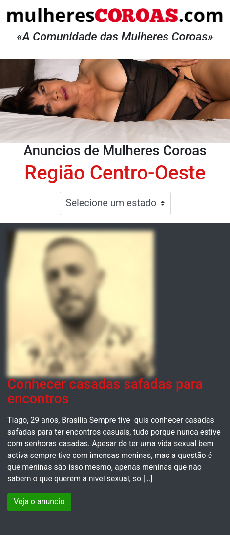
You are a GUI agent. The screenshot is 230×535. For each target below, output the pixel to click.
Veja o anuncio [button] (39, 501)
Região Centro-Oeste (115, 172)
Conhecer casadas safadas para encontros (105, 391)
